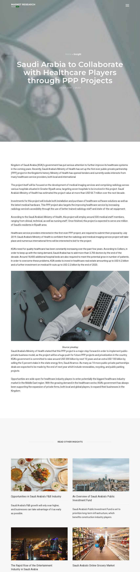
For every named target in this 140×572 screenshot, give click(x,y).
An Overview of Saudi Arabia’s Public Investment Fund (94, 522)
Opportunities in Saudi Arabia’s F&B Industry (36, 520)
